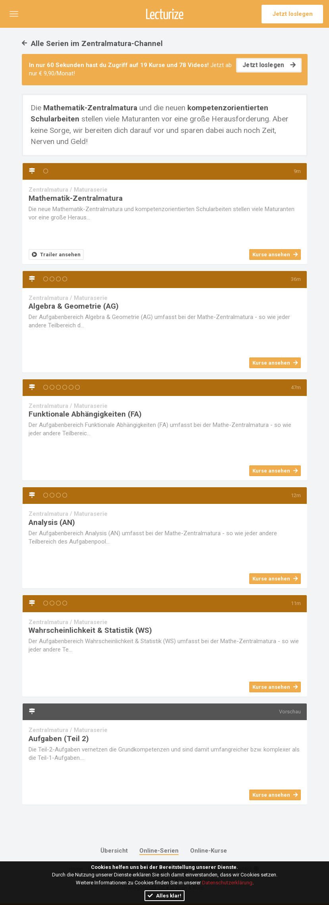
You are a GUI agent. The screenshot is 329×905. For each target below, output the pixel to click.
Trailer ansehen (56, 254)
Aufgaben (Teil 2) (59, 738)
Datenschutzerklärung (227, 883)
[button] (14, 14)
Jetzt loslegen (292, 13)
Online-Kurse (208, 850)
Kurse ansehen (275, 254)
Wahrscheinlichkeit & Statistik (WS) (90, 630)
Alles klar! (164, 896)
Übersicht (114, 850)
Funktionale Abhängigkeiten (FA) (85, 414)
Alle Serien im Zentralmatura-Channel (92, 43)
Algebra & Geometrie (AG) (74, 306)
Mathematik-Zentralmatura (76, 198)
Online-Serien (159, 850)
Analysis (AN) (52, 522)
